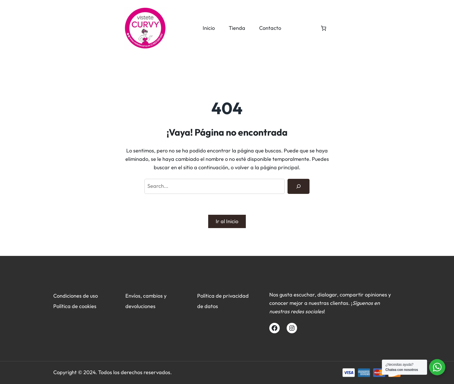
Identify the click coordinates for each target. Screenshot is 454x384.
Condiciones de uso (75, 295)
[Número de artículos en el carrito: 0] (323, 28)
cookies (87, 306)
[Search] (299, 186)
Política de (66, 306)
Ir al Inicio (227, 221)
